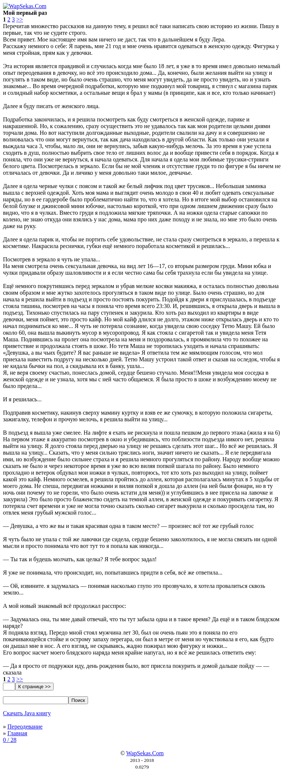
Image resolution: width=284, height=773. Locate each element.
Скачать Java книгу (27, 713)
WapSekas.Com (144, 753)
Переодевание (25, 726)
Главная (17, 733)
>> (19, 19)
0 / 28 (9, 740)
